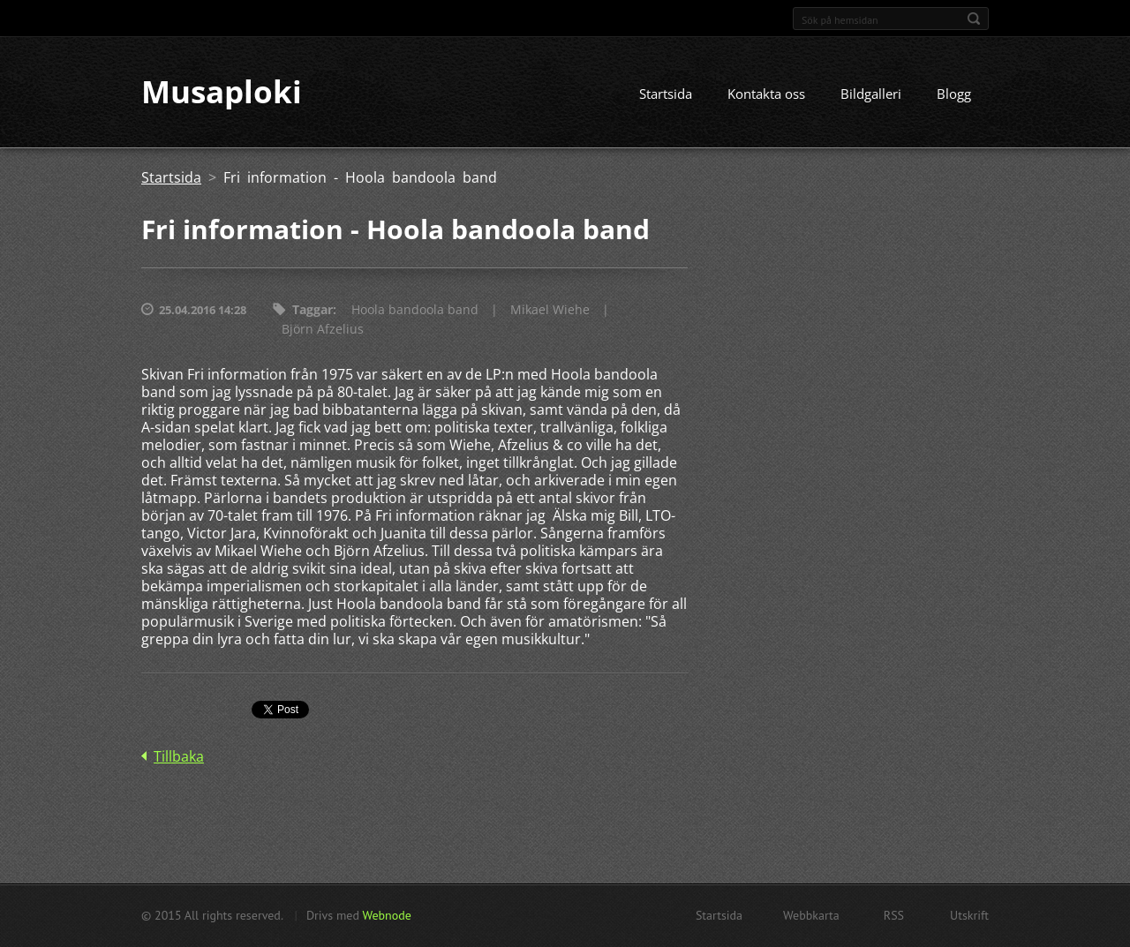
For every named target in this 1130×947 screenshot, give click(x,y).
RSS (894, 915)
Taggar (312, 310)
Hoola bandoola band (414, 310)
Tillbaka (179, 757)
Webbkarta (811, 915)
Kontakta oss (766, 94)
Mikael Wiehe (550, 310)
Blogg (954, 94)
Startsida (665, 94)
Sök (973, 18)
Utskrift (969, 915)
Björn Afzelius (323, 329)
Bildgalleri (870, 94)
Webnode (386, 915)
